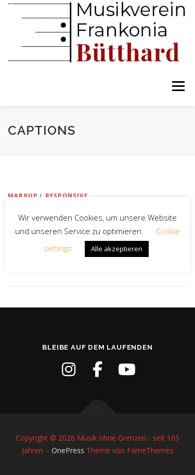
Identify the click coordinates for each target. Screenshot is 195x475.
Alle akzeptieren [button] (116, 248)
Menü (177, 86)
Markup (22, 195)
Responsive (66, 195)
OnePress (67, 450)
